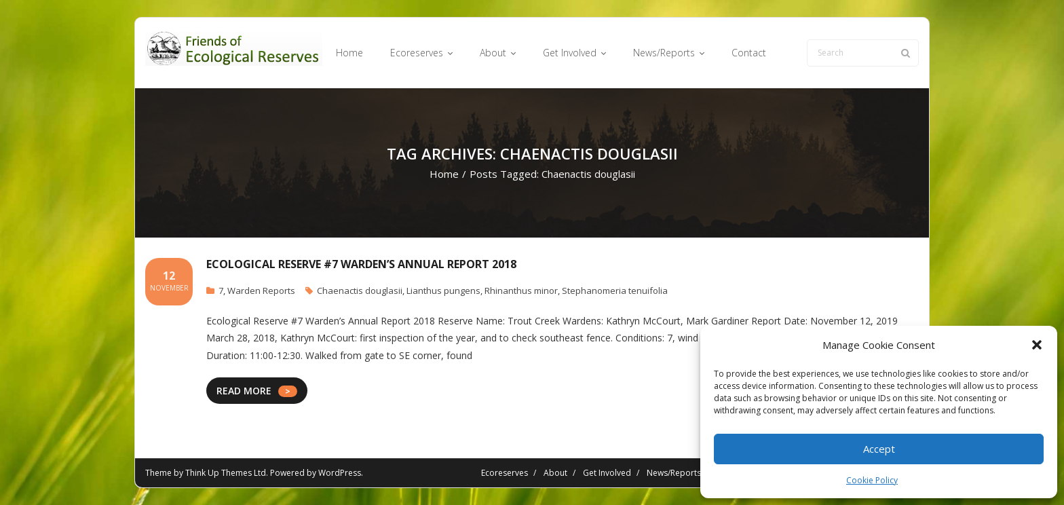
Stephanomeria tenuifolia (615, 290)
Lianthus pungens (443, 290)
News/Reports (674, 473)
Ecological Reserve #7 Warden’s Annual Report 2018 (361, 264)
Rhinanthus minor (521, 290)
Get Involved (607, 473)
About (555, 473)
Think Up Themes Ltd (225, 473)
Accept (879, 448)
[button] (1037, 345)
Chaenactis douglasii (359, 290)
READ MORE (243, 390)
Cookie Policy (872, 480)
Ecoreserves (504, 473)
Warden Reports (261, 290)
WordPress (339, 473)
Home (444, 174)
